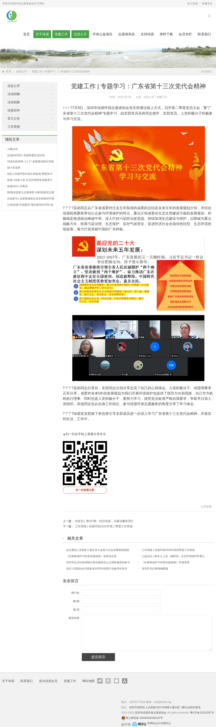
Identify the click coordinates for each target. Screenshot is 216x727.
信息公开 (80, 34)
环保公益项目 (103, 34)
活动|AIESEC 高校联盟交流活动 (26, 155)
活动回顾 (14, 94)
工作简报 (14, 126)
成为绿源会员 (48, 681)
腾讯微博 (108, 681)
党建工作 (61, 34)
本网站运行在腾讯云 (159, 723)
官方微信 (116, 681)
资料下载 (166, 34)
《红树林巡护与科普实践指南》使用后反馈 (91, 556)
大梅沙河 (12, 149)
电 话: (76, 609)
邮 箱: (76, 601)
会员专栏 (185, 34)
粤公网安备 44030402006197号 (144, 717)
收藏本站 (207, 3)
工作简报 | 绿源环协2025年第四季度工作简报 (168, 550)
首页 (26, 34)
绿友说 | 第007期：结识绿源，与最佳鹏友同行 (104, 521)
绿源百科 (14, 110)
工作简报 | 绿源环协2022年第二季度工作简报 (104, 526)
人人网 (124, 681)
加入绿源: (193, 3)
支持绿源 (147, 34)
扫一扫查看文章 (85, 490)
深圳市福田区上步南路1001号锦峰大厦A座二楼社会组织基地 (165, 707)
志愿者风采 (126, 34)
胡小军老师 (13, 167)
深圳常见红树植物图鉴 (155, 568)
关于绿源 (42, 34)
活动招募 (14, 102)
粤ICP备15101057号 (202, 712)
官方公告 (14, 118)
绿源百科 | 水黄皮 (17, 186)
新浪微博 (100, 681)
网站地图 (88, 681)
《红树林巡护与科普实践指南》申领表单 (165, 562)
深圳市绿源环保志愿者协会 (150, 712)
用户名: (75, 592)
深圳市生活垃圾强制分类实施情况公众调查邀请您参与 (98, 562)
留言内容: (74, 618)
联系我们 (204, 34)
